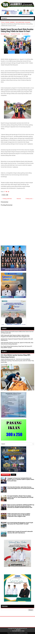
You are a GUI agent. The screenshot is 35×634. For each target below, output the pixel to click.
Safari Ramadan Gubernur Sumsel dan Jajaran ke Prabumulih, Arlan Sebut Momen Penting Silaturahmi (17, 343)
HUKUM (7, 22)
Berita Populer (5, 474)
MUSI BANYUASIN (20, 22)
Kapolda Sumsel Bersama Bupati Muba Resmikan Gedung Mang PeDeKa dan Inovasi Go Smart (17, 30)
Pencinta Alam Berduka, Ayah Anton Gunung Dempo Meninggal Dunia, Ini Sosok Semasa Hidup (20, 487)
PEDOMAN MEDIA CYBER (18, 631)
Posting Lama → (30, 198)
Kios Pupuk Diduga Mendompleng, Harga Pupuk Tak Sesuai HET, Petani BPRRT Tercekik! (20, 523)
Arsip (13, 474)
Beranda (19, 198)
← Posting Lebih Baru (6, 198)
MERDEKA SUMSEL (23, 633)
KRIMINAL (12, 22)
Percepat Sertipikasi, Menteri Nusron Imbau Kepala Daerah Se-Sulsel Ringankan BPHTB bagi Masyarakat (20, 497)
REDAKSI (18, 629)
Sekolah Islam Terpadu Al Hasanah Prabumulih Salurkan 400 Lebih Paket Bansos (20, 532)
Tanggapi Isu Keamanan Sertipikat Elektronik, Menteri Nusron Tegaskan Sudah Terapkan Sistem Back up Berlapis (20, 479)
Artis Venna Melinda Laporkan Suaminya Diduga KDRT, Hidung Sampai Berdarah (15, 356)
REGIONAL (27, 22)
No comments (25, 34)
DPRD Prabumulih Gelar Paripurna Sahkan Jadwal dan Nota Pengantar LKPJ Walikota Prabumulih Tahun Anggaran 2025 (15, 336)
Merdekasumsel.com (22, 628)
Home (2, 22)
